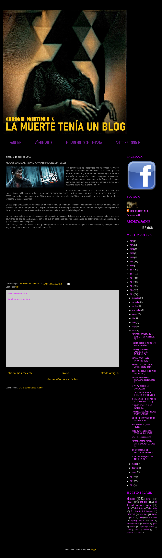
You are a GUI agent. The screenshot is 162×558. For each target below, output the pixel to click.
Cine (17, 287)
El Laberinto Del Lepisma (141, 511)
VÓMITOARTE (43, 143)
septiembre (136, 310)
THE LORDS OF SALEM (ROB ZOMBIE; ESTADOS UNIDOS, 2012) (143, 337)
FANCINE (15, 143)
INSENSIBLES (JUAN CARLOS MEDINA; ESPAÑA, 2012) (142, 365)
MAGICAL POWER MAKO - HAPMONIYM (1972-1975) (142, 359)
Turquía (132, 526)
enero (134, 471)
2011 (132, 481)
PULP (129, 508)
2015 (132, 285)
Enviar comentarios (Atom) (31, 388)
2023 (132, 253)
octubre (135, 305)
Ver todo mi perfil (133, 214)
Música (131, 498)
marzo (134, 463)
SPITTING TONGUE (128, 143)
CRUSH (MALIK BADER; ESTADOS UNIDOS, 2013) (144, 372)
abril (134, 330)
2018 (132, 273)
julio (134, 318)
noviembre (136, 301)
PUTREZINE (131, 514)
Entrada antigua (109, 373)
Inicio (65, 373)
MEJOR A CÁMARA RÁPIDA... (142, 437)
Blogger (93, 549)
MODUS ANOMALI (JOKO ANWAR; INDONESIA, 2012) (144, 457)
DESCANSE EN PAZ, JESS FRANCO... (141, 425)
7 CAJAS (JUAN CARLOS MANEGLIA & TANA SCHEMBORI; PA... (140, 352)
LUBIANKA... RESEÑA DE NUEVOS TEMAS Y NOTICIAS (144, 413)
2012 (132, 477)
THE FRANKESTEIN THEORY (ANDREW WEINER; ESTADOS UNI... (143, 444)
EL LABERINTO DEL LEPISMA (84, 143)
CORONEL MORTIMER (138, 210)
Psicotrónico (140, 508)
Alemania (146, 529)
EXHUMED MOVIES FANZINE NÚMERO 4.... (142, 406)
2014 (132, 290)
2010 (132, 485)
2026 (132, 240)
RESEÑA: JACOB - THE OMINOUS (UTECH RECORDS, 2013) (144, 400)
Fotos (132, 517)
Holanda (139, 533)
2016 (132, 281)
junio (134, 322)
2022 (132, 257)
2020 (132, 265)
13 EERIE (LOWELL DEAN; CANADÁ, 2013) (141, 387)
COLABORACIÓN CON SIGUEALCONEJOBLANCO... (143, 451)
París (137, 529)
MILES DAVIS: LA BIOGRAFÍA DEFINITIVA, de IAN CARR (142, 432)
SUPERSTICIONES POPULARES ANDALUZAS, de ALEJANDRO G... (143, 380)
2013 (132, 294)
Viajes (140, 517)
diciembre (136, 297)
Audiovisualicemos (133, 523)
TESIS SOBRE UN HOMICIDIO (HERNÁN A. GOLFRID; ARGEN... (144, 393)
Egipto (155, 523)
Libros (129, 502)
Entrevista (153, 508)
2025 (132, 244)
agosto (135, 314)
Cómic (129, 529)
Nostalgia (143, 514)
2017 (132, 277)
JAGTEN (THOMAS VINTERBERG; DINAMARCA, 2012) (143, 419)
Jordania (146, 523)
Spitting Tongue (137, 520)
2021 (132, 261)
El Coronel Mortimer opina (142, 503)
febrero (135, 467)
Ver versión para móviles (62, 379)
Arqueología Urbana (147, 526)
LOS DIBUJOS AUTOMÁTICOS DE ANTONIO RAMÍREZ (144, 344)
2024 (132, 249)
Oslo (151, 520)
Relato (154, 514)
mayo (134, 326)
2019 (132, 269)
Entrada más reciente (19, 373)
